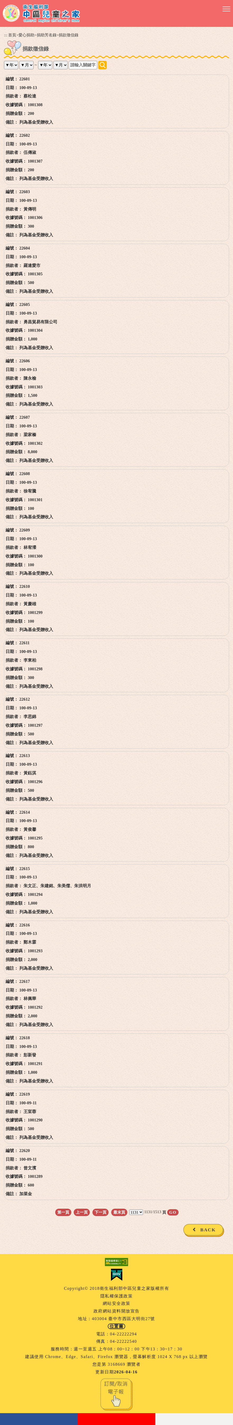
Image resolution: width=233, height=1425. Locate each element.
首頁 (12, 35)
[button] (226, 9)
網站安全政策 (117, 1303)
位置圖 (117, 1326)
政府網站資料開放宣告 (117, 1311)
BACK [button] (208, 1229)
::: (5, 35)
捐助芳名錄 (47, 35)
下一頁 (100, 1212)
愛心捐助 (26, 35)
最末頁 (119, 1212)
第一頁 (63, 1212)
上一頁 (82, 1212)
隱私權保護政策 (116, 1296)
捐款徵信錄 (68, 35)
